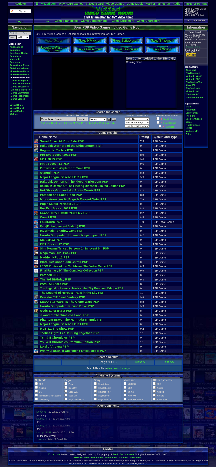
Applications (16, 47)
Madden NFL (192, 131)
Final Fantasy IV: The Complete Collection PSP (71, 270)
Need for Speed (194, 119)
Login (20, 21)
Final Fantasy (193, 125)
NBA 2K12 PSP (51, 239)
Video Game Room (20, 77)
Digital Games (169, 119)
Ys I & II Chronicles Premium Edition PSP (70, 342)
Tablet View (111, 457)
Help (204, 3)
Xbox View (135, 457)
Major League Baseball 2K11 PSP (64, 324)
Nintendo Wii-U (194, 76)
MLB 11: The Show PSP (57, 328)
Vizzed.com (48, 3)
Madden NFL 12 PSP (55, 257)
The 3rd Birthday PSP (55, 279)
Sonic (189, 122)
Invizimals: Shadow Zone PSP (61, 230)
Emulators (15, 56)
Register (20, 3)
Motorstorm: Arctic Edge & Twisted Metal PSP (73, 199)
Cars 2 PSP (48, 217)
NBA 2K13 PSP (51, 159)
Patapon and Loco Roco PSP (61, 195)
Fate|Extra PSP (51, 221)
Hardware (169, 127)
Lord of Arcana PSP (54, 346)
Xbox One (191, 70)
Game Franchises (67, 20)
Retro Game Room (20, 65)
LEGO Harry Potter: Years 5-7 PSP (65, 212)
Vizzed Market (17, 111)
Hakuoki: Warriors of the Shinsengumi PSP (71, 145)
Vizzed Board (95, 3)
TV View (123, 457)
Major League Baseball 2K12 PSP (64, 177)
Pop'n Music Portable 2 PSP (60, 203)
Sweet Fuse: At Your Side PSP (62, 141)
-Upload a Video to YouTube (25, 89)
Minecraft (163, 3)
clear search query (118, 368)
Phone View (97, 457)
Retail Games (169, 123)
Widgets (14, 114)
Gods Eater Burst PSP (56, 310)
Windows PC (192, 94)
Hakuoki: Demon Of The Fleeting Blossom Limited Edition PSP (82, 186)
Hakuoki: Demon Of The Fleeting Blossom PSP (74, 181)
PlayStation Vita (194, 82)
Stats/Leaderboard (20, 68)
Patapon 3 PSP (51, 275)
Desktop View (81, 457)
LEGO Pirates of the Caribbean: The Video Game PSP (76, 266)
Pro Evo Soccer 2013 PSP (58, 154)
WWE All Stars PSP (54, 284)
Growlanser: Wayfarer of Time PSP (65, 168)
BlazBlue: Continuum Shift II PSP (64, 262)
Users (196, 3)
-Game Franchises (20, 96)
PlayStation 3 (193, 88)
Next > (140, 362)
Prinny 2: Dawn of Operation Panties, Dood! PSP (73, 350)
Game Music (134, 3)
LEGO (189, 128)
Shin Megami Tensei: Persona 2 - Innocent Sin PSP (74, 248)
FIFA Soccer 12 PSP (54, 244)
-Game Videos (17, 99)
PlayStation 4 (193, 73)
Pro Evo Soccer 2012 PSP (58, 208)
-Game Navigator (19, 80)
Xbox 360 (190, 85)
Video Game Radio (20, 74)
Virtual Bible (16, 105)
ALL (112, 122)
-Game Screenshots (20, 83)
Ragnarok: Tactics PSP (56, 150)
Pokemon (15, 62)
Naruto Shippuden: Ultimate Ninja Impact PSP (73, 235)
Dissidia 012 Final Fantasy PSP (62, 297)
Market (150, 3)
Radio (177, 3)
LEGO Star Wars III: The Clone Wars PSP (69, 301)
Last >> (168, 362)
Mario (189, 106)
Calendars (15, 50)
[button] (20, 11)
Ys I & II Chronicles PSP (57, 337)
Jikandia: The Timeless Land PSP (64, 315)
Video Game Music (20, 71)
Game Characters (148, 20)
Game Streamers (123, 20)
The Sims (191, 116)
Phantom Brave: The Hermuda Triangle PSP (71, 319)
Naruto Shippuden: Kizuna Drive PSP (67, 306)
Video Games (115, 3)
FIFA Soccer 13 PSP (54, 163)
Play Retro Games (71, 3)
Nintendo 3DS (193, 79)
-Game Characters (20, 93)
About (188, 3)
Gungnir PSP (49, 172)
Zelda (189, 134)
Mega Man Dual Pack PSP (58, 253)
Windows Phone (194, 97)
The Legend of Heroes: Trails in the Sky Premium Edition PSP (81, 288)
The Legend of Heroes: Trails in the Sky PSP (72, 292)
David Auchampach (123, 454)
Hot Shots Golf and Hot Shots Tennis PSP (70, 190)
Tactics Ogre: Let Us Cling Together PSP (69, 333)
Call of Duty (192, 113)
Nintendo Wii (192, 91)
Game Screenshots (94, 20)
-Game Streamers (19, 86)
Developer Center (19, 53)
